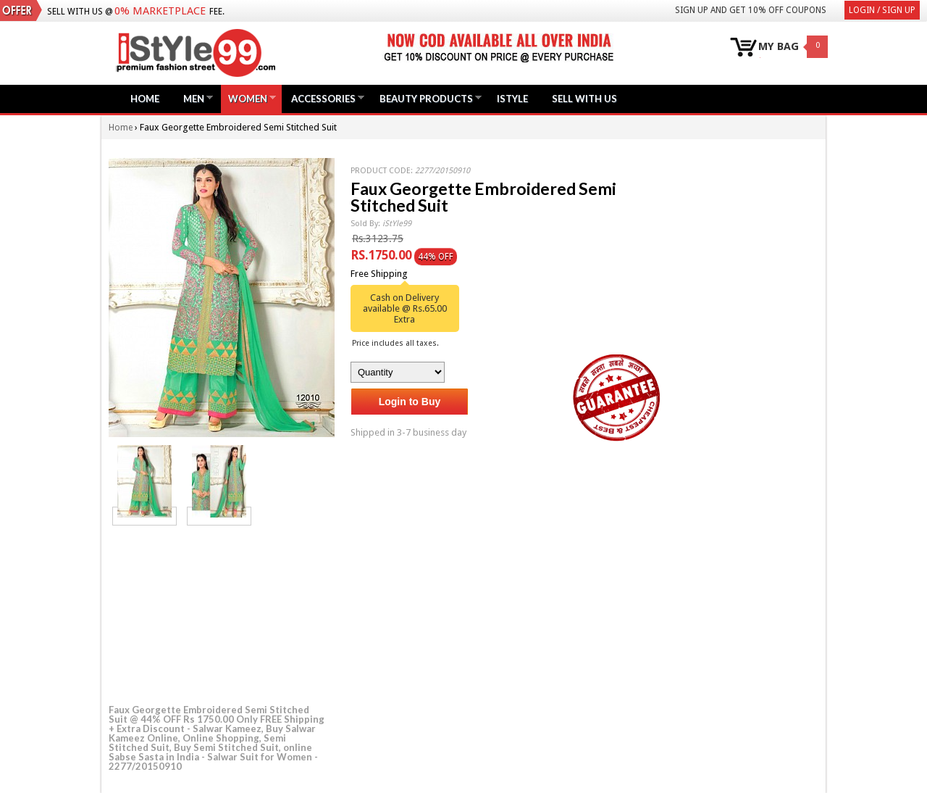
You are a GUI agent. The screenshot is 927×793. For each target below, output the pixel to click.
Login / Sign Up (882, 10)
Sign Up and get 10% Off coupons (750, 10)
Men (193, 98)
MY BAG (778, 46)
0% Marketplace (160, 10)
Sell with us (584, 98)
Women (247, 98)
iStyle (512, 98)
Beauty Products (426, 98)
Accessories (323, 98)
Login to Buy (410, 401)
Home (144, 98)
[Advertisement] (217, 612)
